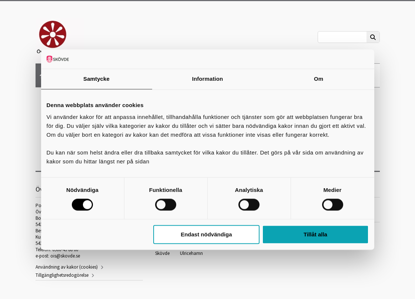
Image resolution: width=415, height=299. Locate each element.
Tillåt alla (315, 234)
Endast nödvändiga (206, 234)
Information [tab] (207, 79)
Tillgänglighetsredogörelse (62, 275)
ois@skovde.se (65, 256)
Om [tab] (318, 79)
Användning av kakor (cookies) (67, 267)
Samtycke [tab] (96, 79)
